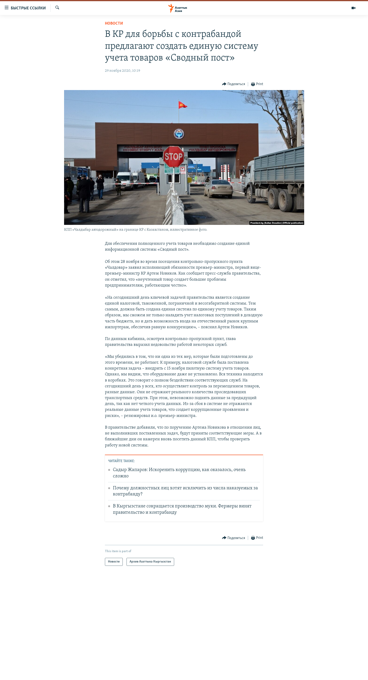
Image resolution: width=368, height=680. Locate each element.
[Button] (233, 84)
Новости (114, 23)
